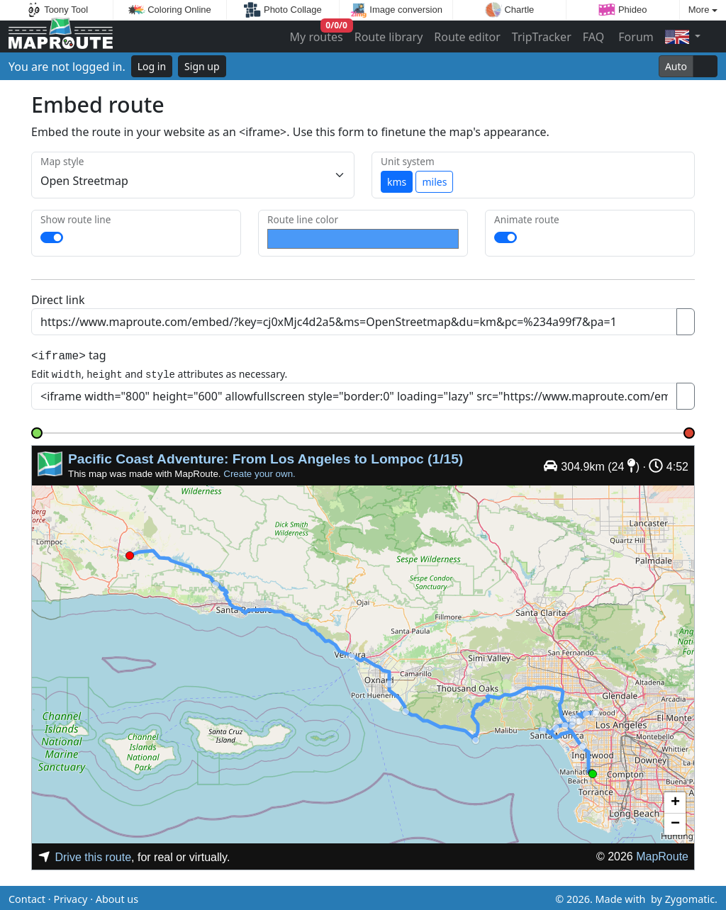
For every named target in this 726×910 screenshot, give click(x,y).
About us (117, 897)
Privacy (70, 897)
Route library (388, 37)
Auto (676, 66)
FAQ (593, 37)
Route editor (467, 37)
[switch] (51, 237)
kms (396, 182)
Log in (152, 66)
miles (434, 182)
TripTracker (541, 37)
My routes (317, 34)
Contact (27, 897)
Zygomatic (690, 897)
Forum (634, 37)
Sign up (201, 66)
